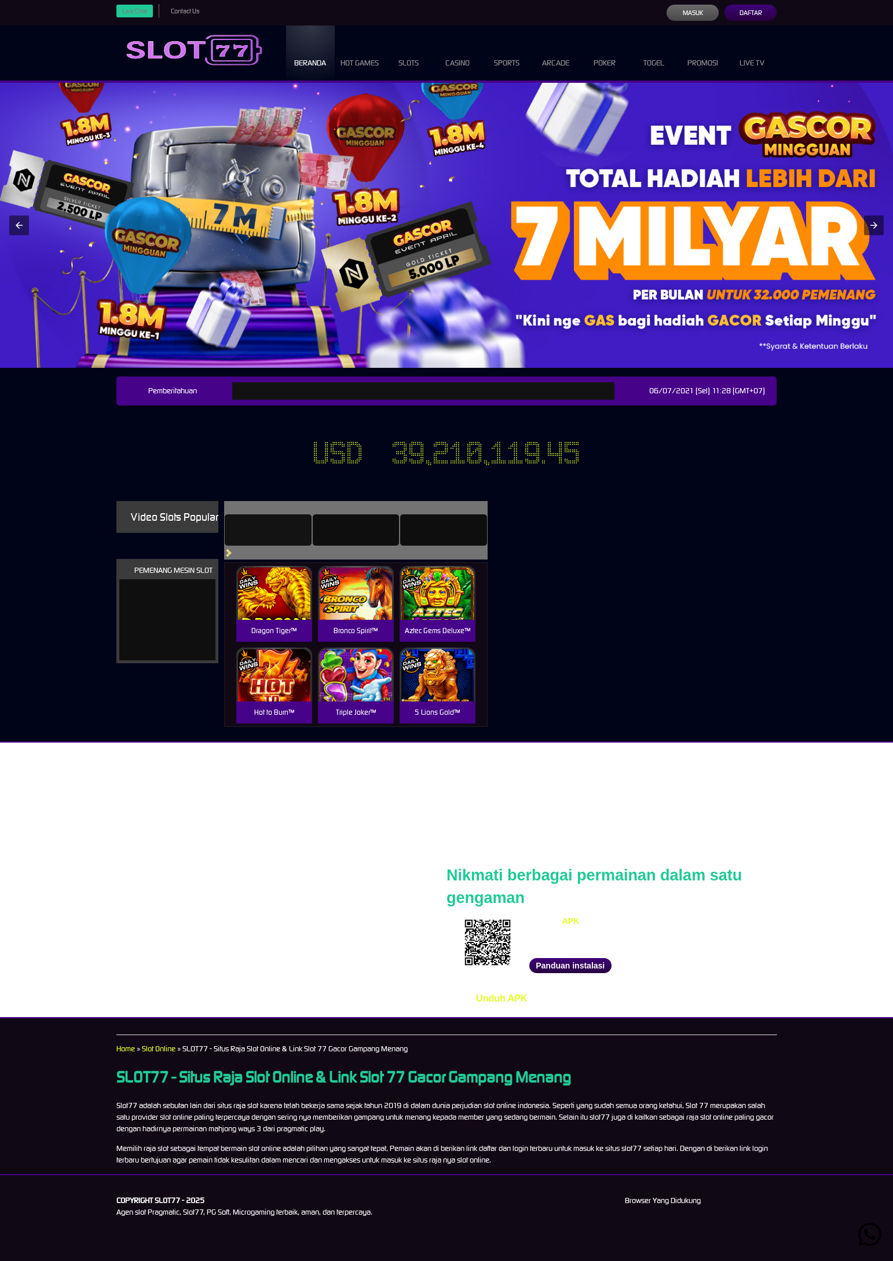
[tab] (284, 530)
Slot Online (162, 1048)
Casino (457, 52)
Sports (507, 52)
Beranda (310, 52)
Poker (604, 52)
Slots (408, 52)
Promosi (703, 52)
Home (126, 1048)
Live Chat (136, 11)
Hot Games (359, 52)
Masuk (692, 13)
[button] (19, 225)
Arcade (556, 52)
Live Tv (752, 52)
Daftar (750, 13)
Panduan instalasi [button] (570, 965)
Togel (654, 52)
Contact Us (189, 11)
